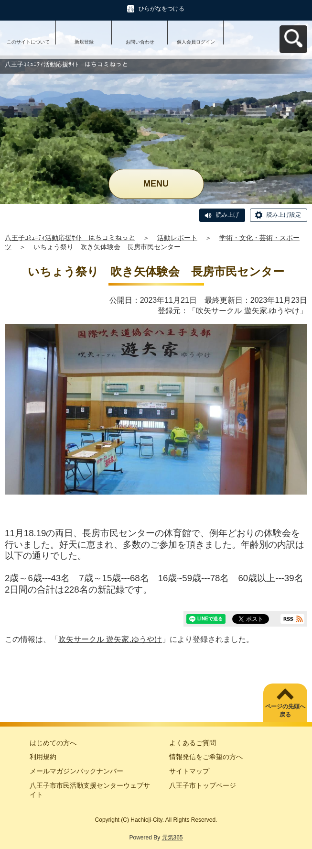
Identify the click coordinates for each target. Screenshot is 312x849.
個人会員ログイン (196, 41)
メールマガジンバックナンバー (76, 771)
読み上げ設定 (284, 214)
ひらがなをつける (161, 8)
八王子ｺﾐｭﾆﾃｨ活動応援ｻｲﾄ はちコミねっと (70, 238)
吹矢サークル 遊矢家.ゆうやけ (248, 311)
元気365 (172, 837)
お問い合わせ (140, 41)
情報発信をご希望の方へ (206, 757)
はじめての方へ (53, 743)
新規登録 (84, 41)
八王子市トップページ (202, 785)
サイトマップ (189, 771)
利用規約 (43, 757)
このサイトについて (28, 41)
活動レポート (177, 238)
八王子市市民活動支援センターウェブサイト (90, 790)
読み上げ (227, 214)
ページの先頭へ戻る (285, 710)
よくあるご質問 (192, 743)
